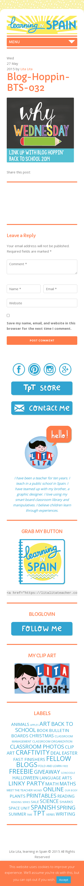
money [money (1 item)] (38, 790)
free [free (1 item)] (65, 766)
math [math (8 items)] (52, 784)
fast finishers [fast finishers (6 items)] (29, 759)
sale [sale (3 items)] (35, 801)
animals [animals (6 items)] (20, 724)
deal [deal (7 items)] (55, 753)
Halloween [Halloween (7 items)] (25, 778)
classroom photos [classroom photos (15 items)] (37, 746)
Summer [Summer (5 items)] (17, 814)
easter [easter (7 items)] (69, 753)
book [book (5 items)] (42, 730)
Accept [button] (63, 880)
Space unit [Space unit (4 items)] (19, 808)
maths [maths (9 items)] (68, 783)
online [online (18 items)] (53, 789)
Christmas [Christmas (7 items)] (41, 736)
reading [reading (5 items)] (66, 796)
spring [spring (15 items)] (66, 807)
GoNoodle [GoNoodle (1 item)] (68, 772)
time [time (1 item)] (29, 814)
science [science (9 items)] (49, 801)
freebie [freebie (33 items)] (21, 771)
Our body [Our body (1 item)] (71, 790)
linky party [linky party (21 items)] (26, 783)
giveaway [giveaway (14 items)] (47, 771)
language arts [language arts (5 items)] (55, 778)
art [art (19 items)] (44, 724)
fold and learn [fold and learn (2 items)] (50, 766)
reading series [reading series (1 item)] (20, 802)
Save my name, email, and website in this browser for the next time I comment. (41, 326)
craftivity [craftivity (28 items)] (33, 752)
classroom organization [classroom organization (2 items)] (52, 741)
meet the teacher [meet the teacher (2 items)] (20, 790)
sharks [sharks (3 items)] (66, 801)
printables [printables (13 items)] (41, 795)
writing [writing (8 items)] (65, 814)
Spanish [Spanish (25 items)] (43, 807)
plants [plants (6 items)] (18, 796)
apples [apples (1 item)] (34, 725)
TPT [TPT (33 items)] (39, 813)
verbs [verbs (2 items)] (50, 814)
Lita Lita (26, 69)
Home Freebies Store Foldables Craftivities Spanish (42, 42)
